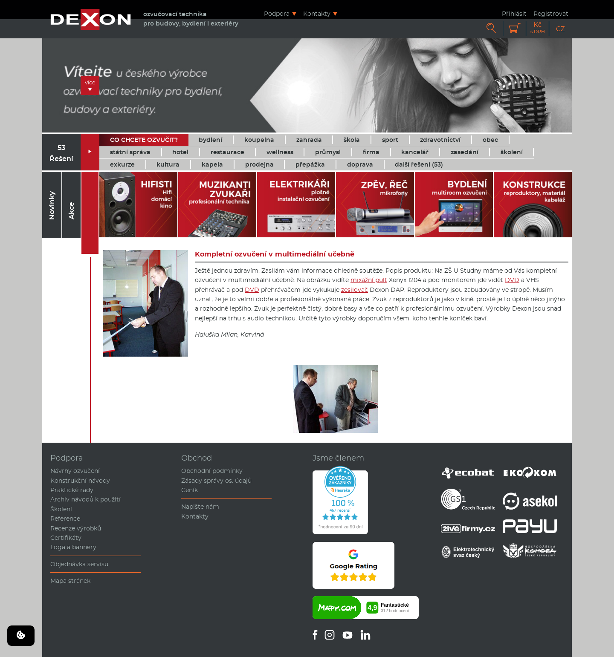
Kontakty (316, 13)
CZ (560, 29)
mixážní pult (368, 280)
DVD (512, 280)
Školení (61, 509)
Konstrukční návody (80, 480)
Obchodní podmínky (212, 471)
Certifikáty (65, 538)
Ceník (189, 490)
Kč (537, 28)
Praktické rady (71, 490)
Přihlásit (514, 13)
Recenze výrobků (75, 528)
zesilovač (354, 290)
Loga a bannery (73, 547)
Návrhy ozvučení (75, 471)
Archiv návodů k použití (85, 499)
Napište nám (200, 506)
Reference (65, 518)
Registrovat (550, 13)
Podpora (277, 13)
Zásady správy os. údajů (216, 480)
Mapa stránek (70, 581)
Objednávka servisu (79, 564)
